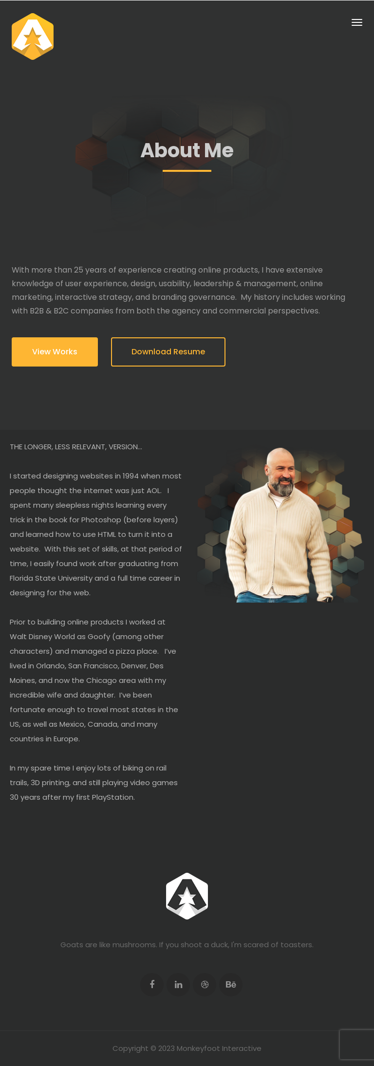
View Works (54, 351)
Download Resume (168, 351)
